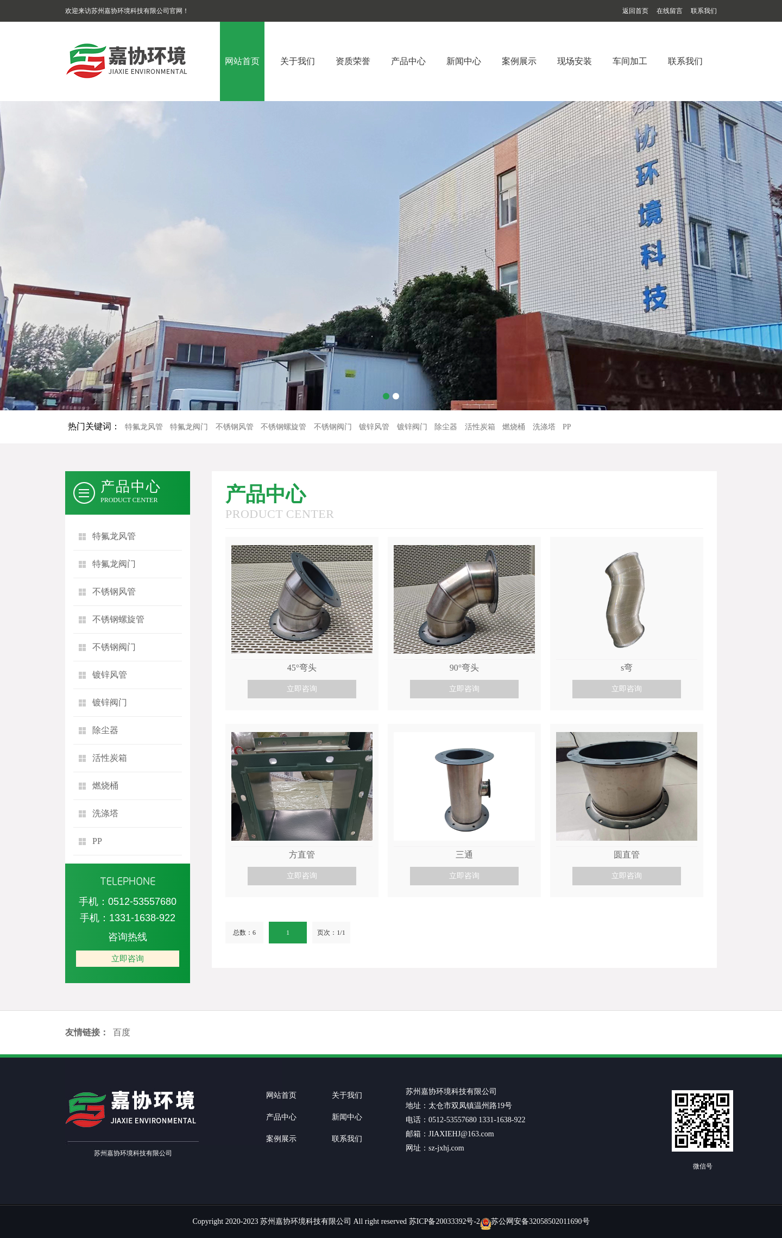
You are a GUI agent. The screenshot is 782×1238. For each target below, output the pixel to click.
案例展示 (519, 61)
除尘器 (445, 427)
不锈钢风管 (235, 427)
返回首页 (635, 11)
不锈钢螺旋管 (283, 427)
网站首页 (242, 61)
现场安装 (574, 61)
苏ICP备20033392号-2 (444, 1221)
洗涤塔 (544, 427)
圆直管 (627, 854)
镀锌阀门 (412, 427)
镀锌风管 (374, 427)
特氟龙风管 (144, 427)
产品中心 (408, 61)
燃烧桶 (513, 427)
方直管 (302, 854)
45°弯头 (302, 667)
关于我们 (297, 61)
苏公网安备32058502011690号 (540, 1221)
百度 (121, 1032)
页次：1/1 (331, 932)
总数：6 (244, 932)
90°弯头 (464, 667)
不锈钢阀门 (333, 427)
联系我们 (704, 11)
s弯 (627, 667)
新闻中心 (463, 61)
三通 (464, 854)
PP (567, 427)
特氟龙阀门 (189, 427)
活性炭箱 (480, 427)
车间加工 (630, 61)
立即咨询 (127, 958)
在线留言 (670, 11)
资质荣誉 (353, 61)
